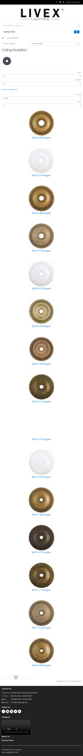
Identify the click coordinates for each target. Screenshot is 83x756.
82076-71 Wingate (41, 401)
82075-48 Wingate (41, 213)
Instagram (7, 711)
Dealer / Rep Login (73, 2)
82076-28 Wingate (41, 326)
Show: (79, 102)
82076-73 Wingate (41, 439)
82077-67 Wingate (41, 552)
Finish (79, 73)
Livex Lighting (16, 749)
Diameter (78, 80)
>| (31, 677)
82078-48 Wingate (41, 665)
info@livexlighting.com (19, 702)
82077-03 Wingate (41, 476)
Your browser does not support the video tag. (16, 727)
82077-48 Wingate (41, 514)
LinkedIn (11, 711)
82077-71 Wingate (41, 589)
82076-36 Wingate (41, 363)
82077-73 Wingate (41, 627)
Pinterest (19, 711)
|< (4, 677)
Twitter (15, 711)
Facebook (3, 711)
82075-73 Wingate (41, 250)
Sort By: (78, 95)
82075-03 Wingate (41, 175)
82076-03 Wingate (41, 288)
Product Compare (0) (9, 89)
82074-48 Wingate (41, 137)
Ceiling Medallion (12, 38)
